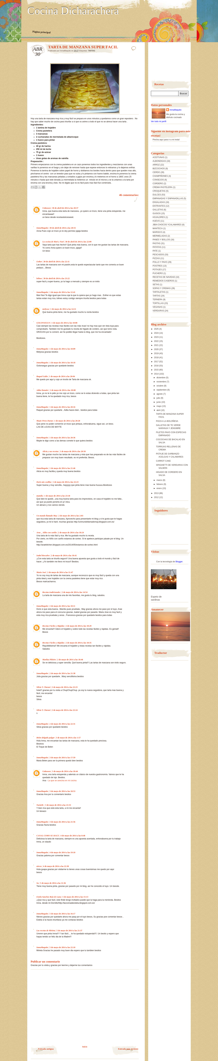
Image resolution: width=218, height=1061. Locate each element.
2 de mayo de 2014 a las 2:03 (70, 516)
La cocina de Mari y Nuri (53, 242)
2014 (156, 374)
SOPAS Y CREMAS (162, 288)
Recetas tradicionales (51, 592)
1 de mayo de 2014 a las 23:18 (57, 496)
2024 (156, 333)
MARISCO (157, 232)
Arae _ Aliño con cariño (46, 532)
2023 (156, 337)
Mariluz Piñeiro (49, 659)
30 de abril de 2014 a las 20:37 (65, 208)
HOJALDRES (159, 217)
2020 (156, 349)
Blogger (179, 561)
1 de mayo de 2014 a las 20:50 (73, 451)
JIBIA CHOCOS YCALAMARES (167, 224)
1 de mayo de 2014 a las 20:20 (67, 421)
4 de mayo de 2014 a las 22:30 (56, 866)
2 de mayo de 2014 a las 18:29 (78, 626)
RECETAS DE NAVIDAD (164, 277)
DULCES (157, 195)
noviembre (162, 381)
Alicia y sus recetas (50, 451)
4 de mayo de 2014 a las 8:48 (72, 835)
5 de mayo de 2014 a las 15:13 (75, 897)
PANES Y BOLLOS (161, 239)
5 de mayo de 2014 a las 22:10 (62, 947)
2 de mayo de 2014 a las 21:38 (62, 673)
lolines (39, 278)
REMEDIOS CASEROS (163, 281)
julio (159, 398)
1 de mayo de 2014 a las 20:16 (62, 407)
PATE (155, 251)
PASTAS (156, 243)
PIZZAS (156, 258)
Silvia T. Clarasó (43, 687)
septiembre (162, 390)
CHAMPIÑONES (160, 176)
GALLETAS (158, 210)
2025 (156, 329)
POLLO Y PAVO (160, 262)
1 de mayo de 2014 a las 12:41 (62, 292)
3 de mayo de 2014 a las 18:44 (65, 771)
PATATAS (157, 247)
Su (37, 883)
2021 (156, 345)
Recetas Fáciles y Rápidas (53, 626)
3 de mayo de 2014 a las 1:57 (68, 737)
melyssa (45, 309)
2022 (156, 341)
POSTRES (157, 266)
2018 (156, 357)
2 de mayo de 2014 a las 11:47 (60, 572)
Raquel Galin (42, 376)
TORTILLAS (158, 303)
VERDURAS (158, 311)
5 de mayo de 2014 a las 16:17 (62, 914)
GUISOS (157, 213)
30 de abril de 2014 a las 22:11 (56, 261)
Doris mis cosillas (43, 482)
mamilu (39, 496)
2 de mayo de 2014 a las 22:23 (64, 687)
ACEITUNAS (158, 157)
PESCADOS (158, 254)
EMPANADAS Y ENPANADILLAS (168, 198)
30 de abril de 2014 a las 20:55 (63, 228)
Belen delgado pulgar (45, 737)
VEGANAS (157, 307)
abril (159, 410)
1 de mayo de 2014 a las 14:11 (63, 309)
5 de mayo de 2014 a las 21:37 (69, 930)
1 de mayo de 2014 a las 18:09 (62, 349)
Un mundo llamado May (46, 516)
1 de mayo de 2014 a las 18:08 (64, 323)
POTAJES (157, 269)
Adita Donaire (42, 390)
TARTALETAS (159, 292)
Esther (39, 261)
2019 (156, 353)
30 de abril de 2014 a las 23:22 (56, 278)
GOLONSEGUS (43, 323)
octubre (160, 386)
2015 (156, 370)
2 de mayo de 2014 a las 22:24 (64, 710)
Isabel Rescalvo (43, 555)
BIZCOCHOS (159, 168)
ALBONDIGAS (159, 161)
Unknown (46, 208)
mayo (159, 406)
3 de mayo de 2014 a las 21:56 (62, 822)
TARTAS (91, 51)
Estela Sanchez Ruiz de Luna (48, 897)
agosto (160, 394)
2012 (156, 497)
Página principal (41, 32)
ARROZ (156, 165)
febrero (160, 484)
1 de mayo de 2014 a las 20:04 (62, 376)
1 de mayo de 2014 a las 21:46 (62, 468)
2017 (156, 361)
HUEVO (156, 221)
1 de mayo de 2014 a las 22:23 (66, 482)
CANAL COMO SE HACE (47, 835)
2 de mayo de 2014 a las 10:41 (64, 555)
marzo (160, 480)
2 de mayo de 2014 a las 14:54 (74, 592)
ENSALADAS (159, 202)
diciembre (161, 377)
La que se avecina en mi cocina (62, 780)
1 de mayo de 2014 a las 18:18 (62, 362)
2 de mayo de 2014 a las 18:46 (70, 659)
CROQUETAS (159, 191)
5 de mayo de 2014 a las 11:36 (53, 883)
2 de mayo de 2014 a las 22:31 (62, 724)
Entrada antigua (46, 1049)
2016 (156, 365)
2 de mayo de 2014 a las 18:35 (78, 643)
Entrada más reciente (128, 1049)
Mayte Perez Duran (44, 421)
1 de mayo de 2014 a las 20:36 (62, 437)
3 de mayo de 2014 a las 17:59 (62, 757)
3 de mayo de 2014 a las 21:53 (58, 805)
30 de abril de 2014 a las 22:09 (78, 242)
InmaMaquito (42, 228)
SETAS (156, 284)
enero (159, 488)
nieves (39, 866)
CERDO (156, 172)
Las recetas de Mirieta (45, 930)
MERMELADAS (160, 236)
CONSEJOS (158, 180)
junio (159, 402)
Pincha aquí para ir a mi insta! (166, 139)
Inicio (84, 1047)
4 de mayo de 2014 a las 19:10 (62, 852)
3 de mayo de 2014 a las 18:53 (62, 791)
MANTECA (158, 228)
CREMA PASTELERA (162, 187)
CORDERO (158, 183)
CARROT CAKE (163, 461)
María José (41, 572)
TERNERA (157, 299)
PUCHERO (158, 273)
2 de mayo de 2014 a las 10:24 (71, 532)
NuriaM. (40, 805)
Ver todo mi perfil (158, 121)
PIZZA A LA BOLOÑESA (167, 421)
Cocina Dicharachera (73, 11)
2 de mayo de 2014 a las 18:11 (62, 606)
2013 (156, 493)
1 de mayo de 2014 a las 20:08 (63, 390)
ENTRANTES (159, 206)
